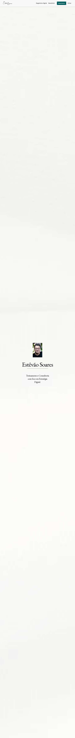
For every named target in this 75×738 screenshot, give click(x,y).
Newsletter (51, 3)
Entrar (69, 3)
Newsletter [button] (61, 3)
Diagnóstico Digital (41, 3)
